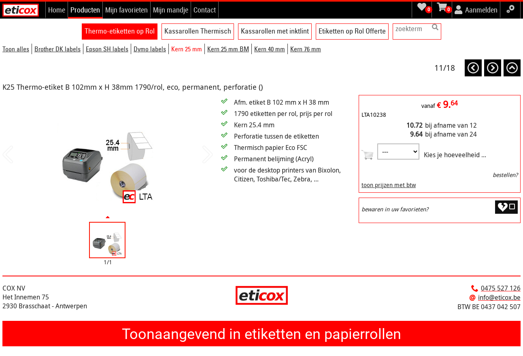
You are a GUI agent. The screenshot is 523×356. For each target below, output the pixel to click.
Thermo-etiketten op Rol (120, 31)
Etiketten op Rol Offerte (352, 31)
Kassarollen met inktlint (275, 31)
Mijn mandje (170, 10)
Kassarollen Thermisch (197, 31)
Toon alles (15, 49)
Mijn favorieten (126, 10)
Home (56, 10)
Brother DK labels (57, 49)
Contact (204, 10)
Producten (85, 10)
